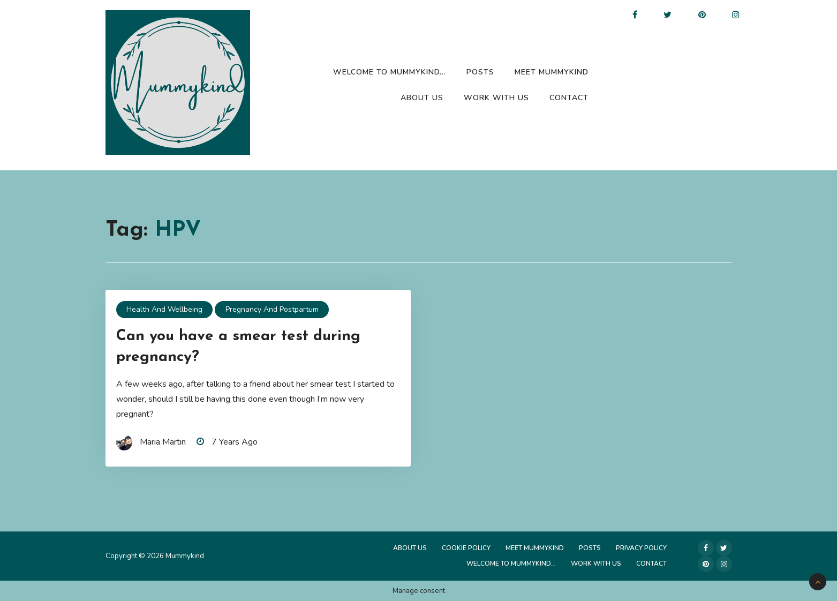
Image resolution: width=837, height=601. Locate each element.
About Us (422, 98)
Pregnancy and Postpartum (272, 309)
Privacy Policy (641, 548)
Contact (569, 98)
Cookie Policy (466, 548)
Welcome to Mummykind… (389, 72)
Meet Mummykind (552, 72)
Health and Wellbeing (164, 309)
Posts (480, 72)
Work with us (496, 98)
